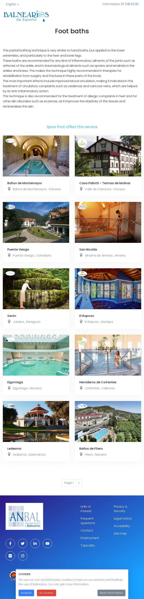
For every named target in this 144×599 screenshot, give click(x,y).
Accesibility (122, 526)
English (11, 4)
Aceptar (26, 594)
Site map (120, 533)
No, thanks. (46, 594)
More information (111, 594)
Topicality (88, 545)
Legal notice (123, 518)
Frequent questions (88, 520)
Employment (90, 538)
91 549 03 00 (129, 4)
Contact (87, 530)
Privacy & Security (120, 508)
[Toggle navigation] (136, 15)
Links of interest (86, 508)
